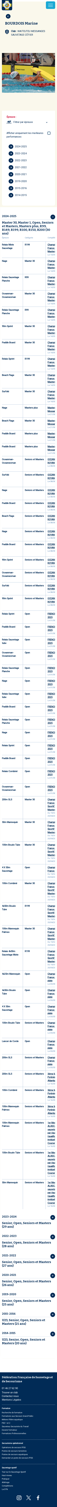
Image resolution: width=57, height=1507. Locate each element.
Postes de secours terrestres (14, 1451)
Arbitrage (5, 1482)
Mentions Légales (11, 1399)
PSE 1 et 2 (6, 1423)
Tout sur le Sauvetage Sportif (14, 1472)
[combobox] (30, 122)
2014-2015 (18, 195)
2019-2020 (18, 181)
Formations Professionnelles (14, 1433)
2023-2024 (18, 153)
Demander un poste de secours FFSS (17, 1458)
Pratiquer (5, 1479)
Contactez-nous (10, 1396)
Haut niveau (7, 1475)
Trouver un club (10, 1392)
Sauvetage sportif (9, 1468)
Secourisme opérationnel (12, 1443)
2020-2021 (18, 174)
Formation (6, 1408)
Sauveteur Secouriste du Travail (15, 1426)
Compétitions (7, 1486)
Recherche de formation (12, 1413)
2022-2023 (18, 160)
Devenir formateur (9, 1430)
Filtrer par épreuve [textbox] (23, 122)
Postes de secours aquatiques (15, 1454)
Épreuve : (11, 116)
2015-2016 (18, 188)
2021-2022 (18, 167)
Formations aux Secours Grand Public (17, 1416)
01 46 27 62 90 (10, 1388)
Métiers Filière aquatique (12, 1420)
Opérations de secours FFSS (14, 1447)
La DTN (5, 1489)
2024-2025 (18, 146)
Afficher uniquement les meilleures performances (25, 135)
